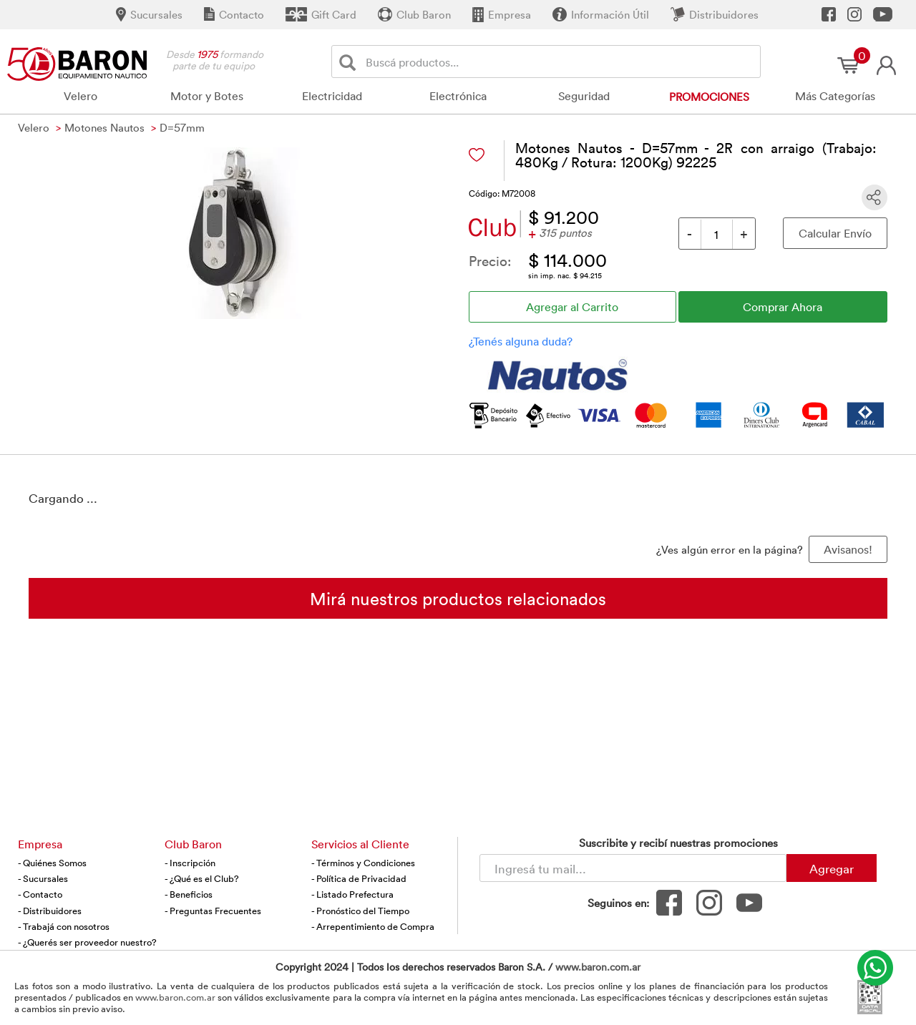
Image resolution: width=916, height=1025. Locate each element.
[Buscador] (560, 61)
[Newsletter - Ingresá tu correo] (632, 868)
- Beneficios (189, 894)
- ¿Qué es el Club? (202, 878)
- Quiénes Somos (52, 862)
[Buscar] (350, 61)
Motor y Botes (206, 96)
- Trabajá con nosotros (63, 926)
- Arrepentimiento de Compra (372, 926)
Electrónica (458, 96)
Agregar (831, 868)
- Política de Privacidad (358, 878)
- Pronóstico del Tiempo (360, 910)
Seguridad (584, 96)
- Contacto (40, 894)
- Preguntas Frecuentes (213, 910)
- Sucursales (43, 878)
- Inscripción (190, 862)
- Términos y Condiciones (363, 862)
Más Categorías (835, 96)
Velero (80, 96)
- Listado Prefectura (352, 894)
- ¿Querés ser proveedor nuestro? (87, 942)
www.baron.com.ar (597, 966)
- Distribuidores (50, 910)
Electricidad (332, 96)
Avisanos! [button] (848, 549)
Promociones (709, 96)
